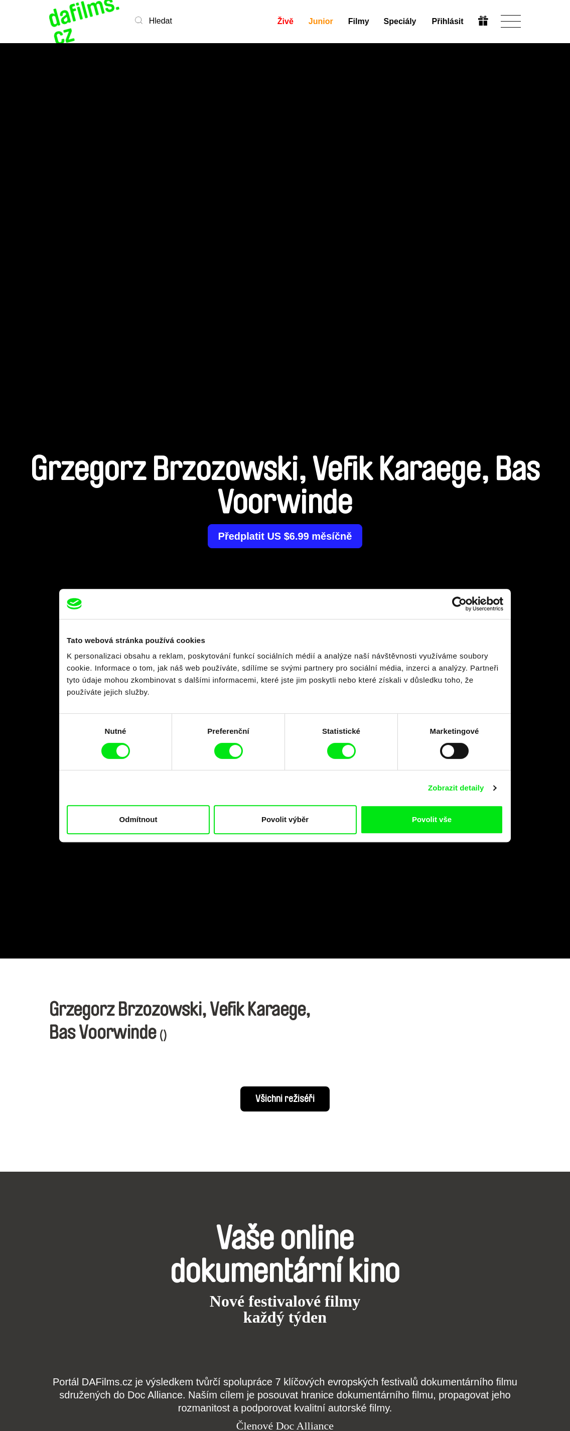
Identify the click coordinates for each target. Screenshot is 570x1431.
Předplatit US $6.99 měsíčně (285, 536)
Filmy (358, 21)
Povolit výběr (285, 819)
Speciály (400, 21)
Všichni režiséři (285, 1099)
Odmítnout (138, 819)
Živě (285, 21)
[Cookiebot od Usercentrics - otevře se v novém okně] (459, 603)
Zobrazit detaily (456, 787)
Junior (320, 21)
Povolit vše (432, 819)
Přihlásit (447, 21)
